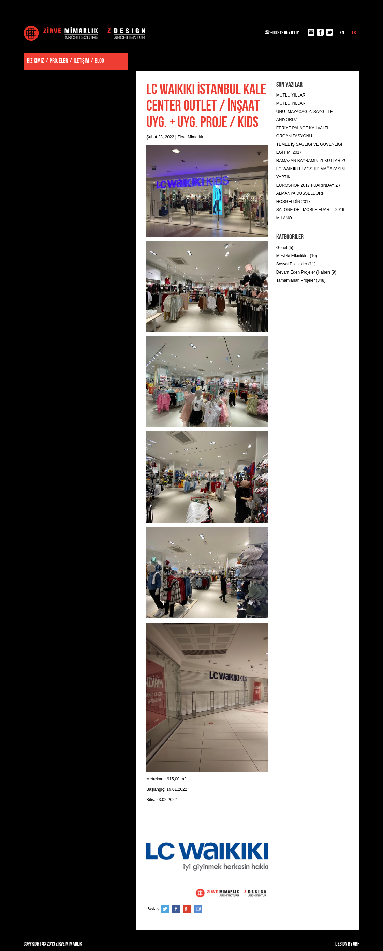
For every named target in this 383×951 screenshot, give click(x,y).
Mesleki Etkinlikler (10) (296, 255)
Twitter (165, 909)
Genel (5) (284, 247)
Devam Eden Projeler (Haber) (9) (306, 272)
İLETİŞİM (81, 60)
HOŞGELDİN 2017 (293, 201)
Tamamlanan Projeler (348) (301, 280)
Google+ (187, 909)
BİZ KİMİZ (35, 60)
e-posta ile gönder (198, 909)
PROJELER (59, 60)
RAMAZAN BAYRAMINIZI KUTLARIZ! (310, 160)
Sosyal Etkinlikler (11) (295, 264)
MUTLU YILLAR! (291, 95)
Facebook (176, 909)
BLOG (99, 60)
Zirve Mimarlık (84, 33)
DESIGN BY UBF (347, 944)
